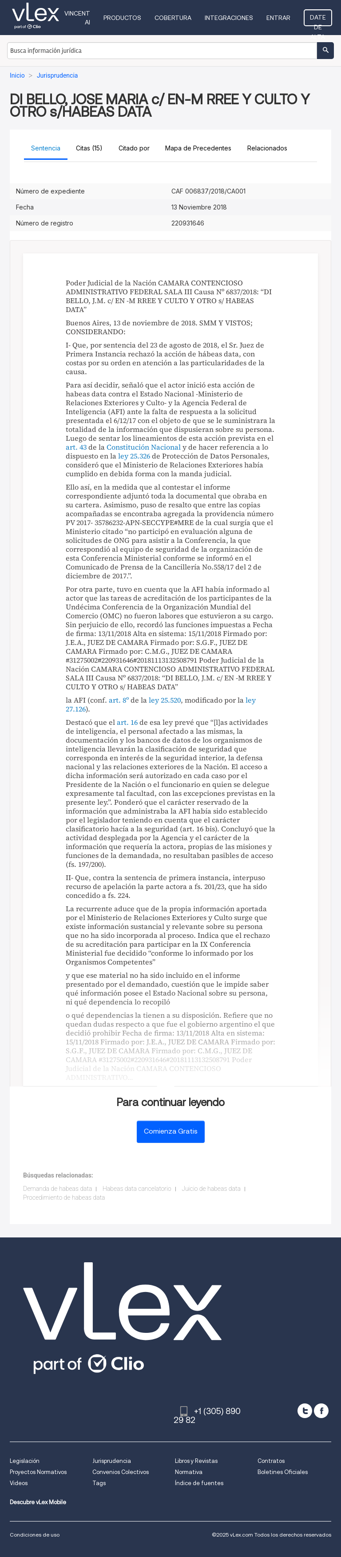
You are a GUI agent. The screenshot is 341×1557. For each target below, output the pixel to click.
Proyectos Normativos (38, 1472)
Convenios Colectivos (120, 1472)
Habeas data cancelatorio (137, 1188)
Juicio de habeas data (211, 1188)
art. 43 (76, 447)
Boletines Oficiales (283, 1472)
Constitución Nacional (144, 447)
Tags (99, 1483)
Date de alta (318, 20)
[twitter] (304, 1410)
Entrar (278, 17)
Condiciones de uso (34, 1534)
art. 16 (127, 722)
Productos (122, 17)
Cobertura (173, 17)
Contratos (271, 1461)
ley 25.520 (165, 700)
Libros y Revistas (196, 1461)
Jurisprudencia (111, 1461)
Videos (19, 1483)
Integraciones (229, 17)
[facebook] (321, 1410)
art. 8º (119, 700)
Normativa (188, 1472)
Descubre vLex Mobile (38, 1502)
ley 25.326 (134, 456)
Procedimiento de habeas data (64, 1197)
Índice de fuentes (199, 1483)
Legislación (25, 1461)
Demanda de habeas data (57, 1188)
